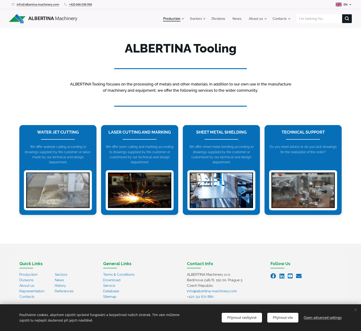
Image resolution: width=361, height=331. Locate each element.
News (59, 280)
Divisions (26, 280)
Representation (31, 291)
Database (111, 291)
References (64, 291)
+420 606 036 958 (80, 4)
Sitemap (109, 297)
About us (26, 286)
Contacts (26, 297)
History (60, 286)
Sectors (61, 274)
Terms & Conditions (118, 274)
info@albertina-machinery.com (38, 4)
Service (109, 286)
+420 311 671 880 (200, 297)
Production (28, 274)
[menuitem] (170, 18)
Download (111, 280)
